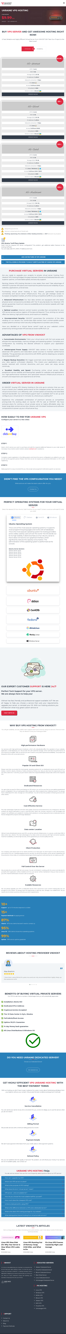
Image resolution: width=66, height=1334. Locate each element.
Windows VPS (40, 1288)
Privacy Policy (48, 1331)
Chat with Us (9, 710)
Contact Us (33, 489)
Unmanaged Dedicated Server (45, 1276)
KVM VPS (39, 1299)
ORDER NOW (33, 94)
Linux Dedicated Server (43, 1273)
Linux (9, 1248)
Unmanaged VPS (41, 1304)
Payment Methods (9, 1322)
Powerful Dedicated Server (44, 1265)
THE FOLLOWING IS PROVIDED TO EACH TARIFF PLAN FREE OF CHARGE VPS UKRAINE (33, 262)
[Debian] (28, 515)
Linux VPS (39, 1286)
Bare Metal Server (41, 1271)
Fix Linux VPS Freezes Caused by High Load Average (54, 1240)
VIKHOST (4, 21)
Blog (4, 1319)
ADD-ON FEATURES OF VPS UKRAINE (33, 257)
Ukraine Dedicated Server (43, 1263)
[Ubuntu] (15, 515)
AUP (63, 1331)
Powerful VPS (40, 1301)
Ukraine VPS (39, 1296)
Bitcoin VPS (39, 1294)
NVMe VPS (39, 1291)
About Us (6, 1316)
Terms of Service (57, 1331)
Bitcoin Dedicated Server (43, 1268)
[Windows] (52, 515)
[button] (30, 982)
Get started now (33, 1067)
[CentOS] (40, 515)
